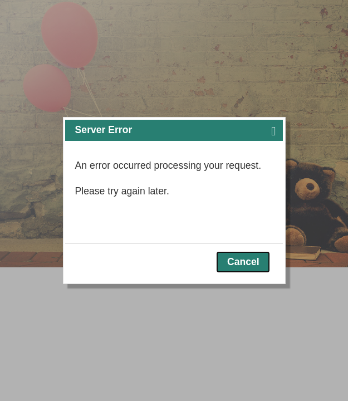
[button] (273, 130)
